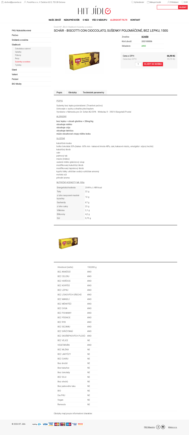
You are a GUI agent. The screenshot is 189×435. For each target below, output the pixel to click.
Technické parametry (93, 92)
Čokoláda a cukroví (23, 49)
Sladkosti (16, 44)
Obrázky (72, 92)
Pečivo (15, 35)
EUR (184, 2)
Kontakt (135, 20)
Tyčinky (18, 65)
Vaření (15, 74)
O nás (86, 20)
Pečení (15, 79)
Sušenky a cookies (22, 62)
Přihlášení (173, 2)
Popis (59, 92)
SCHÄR (144, 37)
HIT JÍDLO (63, 27)
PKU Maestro (149, 427)
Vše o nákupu (99, 20)
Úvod (56, 27)
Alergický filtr (118, 20)
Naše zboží (55, 20)
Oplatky (18, 52)
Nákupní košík (154, 2)
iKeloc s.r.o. (172, 427)
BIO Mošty (17, 84)
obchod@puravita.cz (11, 2)
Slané (14, 70)
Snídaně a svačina (20, 40)
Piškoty (18, 55)
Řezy (17, 58)
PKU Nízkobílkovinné (21, 30)
